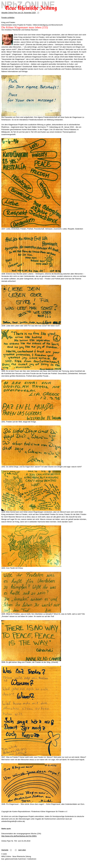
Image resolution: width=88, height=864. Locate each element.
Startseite (4, 850)
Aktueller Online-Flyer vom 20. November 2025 (18, 13)
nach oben (22, 850)
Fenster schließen (8, 18)
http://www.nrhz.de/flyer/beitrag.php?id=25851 (19, 836)
